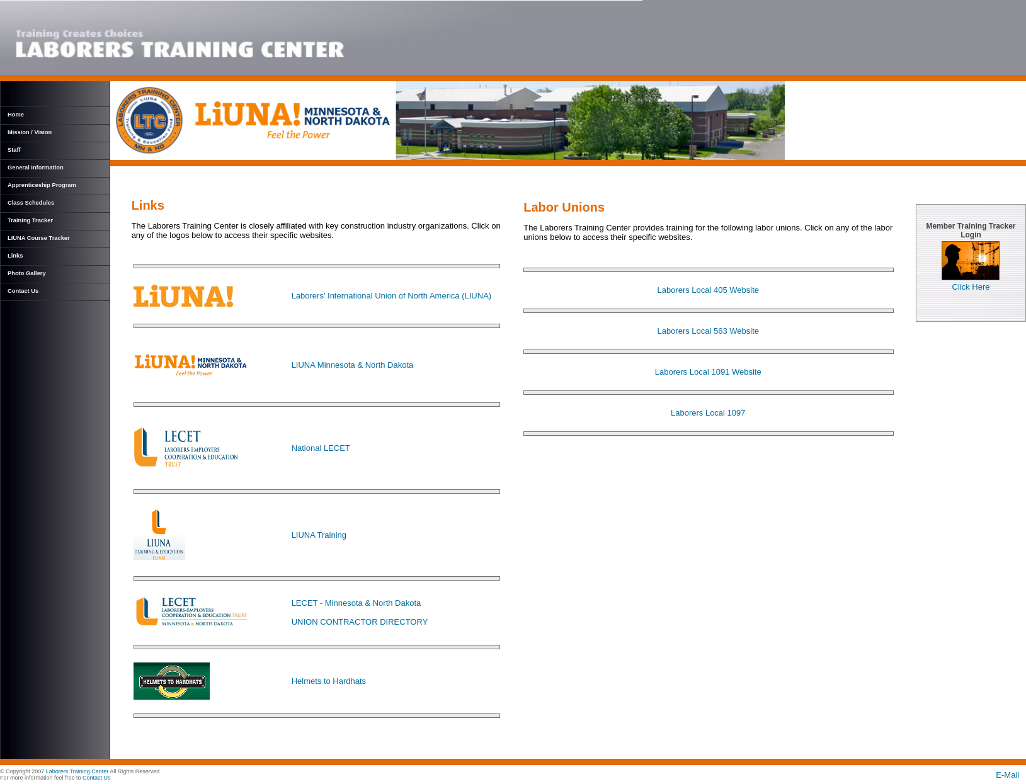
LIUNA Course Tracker (39, 238)
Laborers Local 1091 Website (708, 372)
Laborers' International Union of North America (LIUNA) (392, 295)
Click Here (971, 283)
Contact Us (23, 291)
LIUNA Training (319, 535)
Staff (14, 150)
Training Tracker (30, 220)
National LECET (321, 448)
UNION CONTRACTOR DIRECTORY (360, 622)
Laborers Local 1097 (708, 413)
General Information (36, 167)
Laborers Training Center (77, 771)
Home (16, 114)
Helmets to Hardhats (329, 681)
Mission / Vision (30, 132)
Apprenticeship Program (42, 185)
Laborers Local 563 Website (708, 331)
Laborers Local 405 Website (708, 290)
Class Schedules (31, 203)
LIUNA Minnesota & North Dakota (353, 365)
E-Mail (1011, 775)
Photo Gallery (27, 273)
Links (15, 256)
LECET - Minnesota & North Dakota (356, 603)
